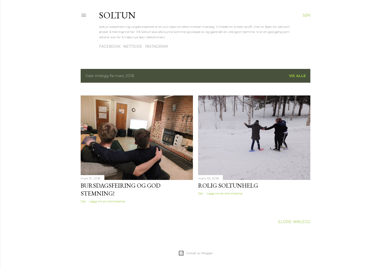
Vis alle (297, 76)
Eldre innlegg (294, 221)
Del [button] (83, 201)
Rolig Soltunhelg (228, 185)
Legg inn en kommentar (107, 201)
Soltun (117, 15)
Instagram (156, 46)
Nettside (132, 46)
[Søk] (306, 15)
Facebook (109, 46)
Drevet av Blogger (195, 253)
